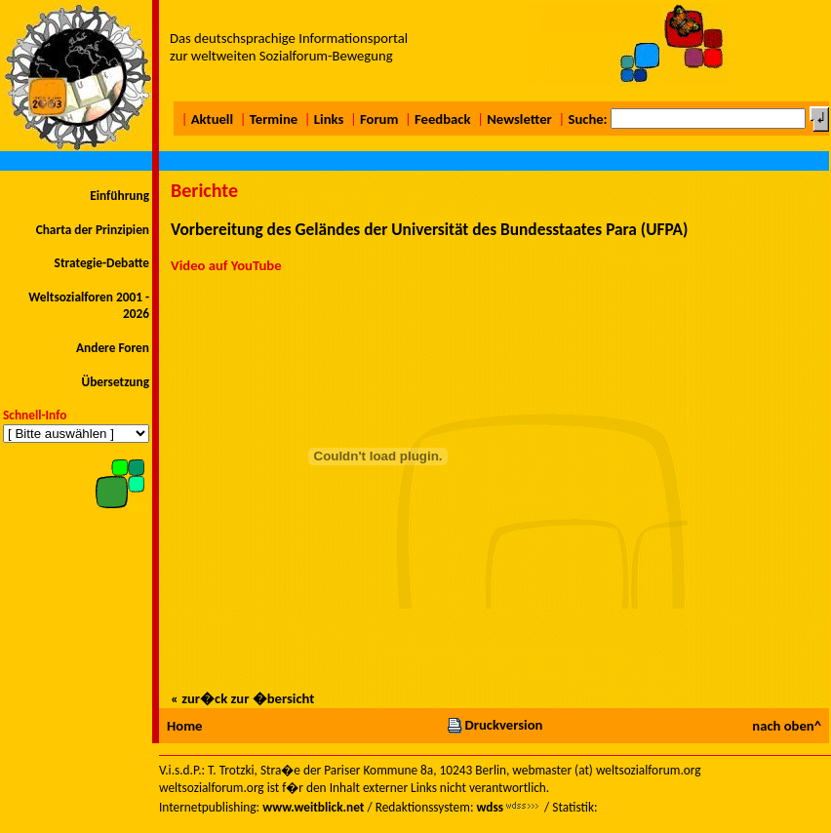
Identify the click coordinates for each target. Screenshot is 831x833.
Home (184, 725)
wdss (489, 807)
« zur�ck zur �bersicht (242, 698)
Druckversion (494, 725)
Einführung (119, 195)
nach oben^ (786, 725)
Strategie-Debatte (102, 263)
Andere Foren (112, 347)
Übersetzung (115, 382)
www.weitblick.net (313, 807)
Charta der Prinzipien (92, 229)
